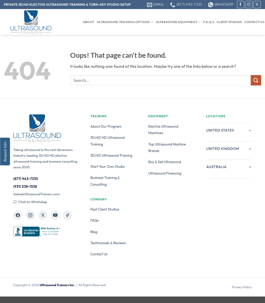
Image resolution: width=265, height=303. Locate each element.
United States (229, 130)
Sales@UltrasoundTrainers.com (36, 194)
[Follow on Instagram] (249, 4)
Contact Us (254, 22)
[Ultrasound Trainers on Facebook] (18, 215)
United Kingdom (229, 148)
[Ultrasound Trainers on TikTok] (67, 215)
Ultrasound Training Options (125, 21)
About (88, 22)
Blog (93, 231)
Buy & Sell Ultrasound (164, 162)
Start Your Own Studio (107, 166)
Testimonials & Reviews (108, 243)
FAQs (94, 220)
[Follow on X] (257, 4)
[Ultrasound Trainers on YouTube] (55, 215)
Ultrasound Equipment (178, 21)
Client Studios (229, 22)
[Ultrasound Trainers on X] (42, 215)
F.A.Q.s (208, 22)
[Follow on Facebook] (240, 4)
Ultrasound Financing (164, 173)
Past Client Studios (104, 209)
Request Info (5, 151)
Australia (229, 166)
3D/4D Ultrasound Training (111, 155)
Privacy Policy (242, 287)
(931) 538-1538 (25, 186)
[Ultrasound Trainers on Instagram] (30, 215)
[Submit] (256, 80)
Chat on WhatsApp (30, 202)
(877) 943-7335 (25, 178)
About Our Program (105, 126)
